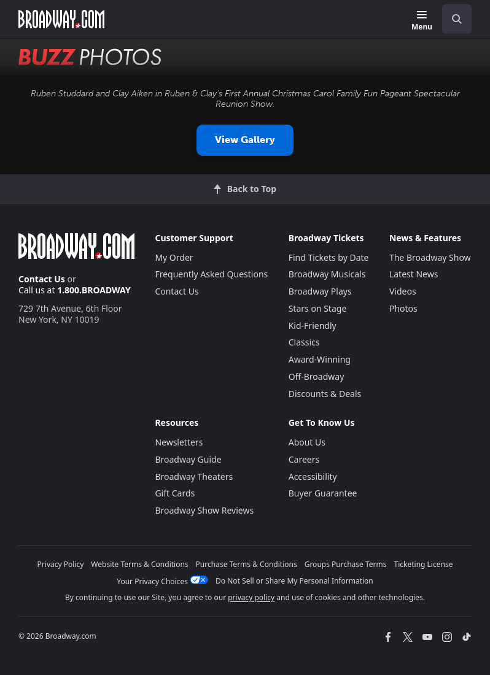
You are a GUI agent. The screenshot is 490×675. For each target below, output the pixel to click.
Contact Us (41, 279)
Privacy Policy (60, 564)
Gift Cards (175, 493)
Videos (402, 291)
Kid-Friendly (312, 325)
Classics (304, 342)
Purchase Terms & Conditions (246, 564)
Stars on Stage (318, 308)
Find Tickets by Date (329, 257)
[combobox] (452, 19)
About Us (307, 442)
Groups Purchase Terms (346, 564)
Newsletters (179, 442)
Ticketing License (423, 564)
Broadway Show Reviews (204, 510)
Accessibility (313, 476)
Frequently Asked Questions (211, 274)
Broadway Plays (320, 291)
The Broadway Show (430, 257)
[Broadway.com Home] (61, 19)
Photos (403, 308)
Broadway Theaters (194, 476)
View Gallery (245, 139)
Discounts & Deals (325, 393)
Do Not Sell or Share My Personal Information (294, 581)
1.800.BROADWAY (94, 290)
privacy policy (251, 597)
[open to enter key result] (457, 19)
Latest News (413, 274)
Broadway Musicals (327, 274)
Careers (304, 459)
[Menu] (421, 21)
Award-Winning (320, 359)
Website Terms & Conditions (139, 564)
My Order (174, 257)
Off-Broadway (316, 376)
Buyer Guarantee (323, 493)
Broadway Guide (188, 459)
